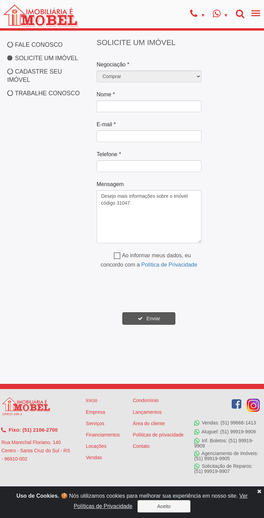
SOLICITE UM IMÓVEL (42, 58)
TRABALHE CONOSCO (43, 93)
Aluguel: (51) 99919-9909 (225, 432)
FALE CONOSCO (35, 44)
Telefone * (109, 154)
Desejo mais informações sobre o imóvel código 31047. (149, 216)
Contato (141, 446)
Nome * (106, 94)
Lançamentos (147, 412)
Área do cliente (149, 423)
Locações (96, 446)
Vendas (94, 457)
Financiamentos (103, 435)
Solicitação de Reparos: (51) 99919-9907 (223, 468)
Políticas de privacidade (158, 435)
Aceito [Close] (163, 506)
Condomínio (146, 400)
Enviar (149, 318)
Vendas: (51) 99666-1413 (225, 423)
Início (91, 400)
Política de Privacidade (169, 265)
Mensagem (110, 184)
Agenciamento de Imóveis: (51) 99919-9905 (226, 456)
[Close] (259, 491)
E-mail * (106, 124)
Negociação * (113, 64)
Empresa (95, 412)
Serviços (95, 423)
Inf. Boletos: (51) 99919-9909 (223, 443)
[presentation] (149, 290)
